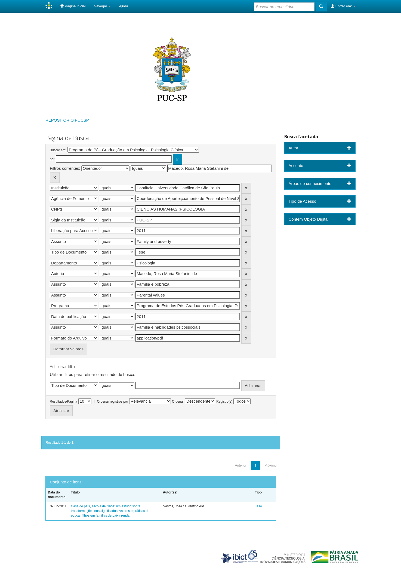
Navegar (102, 6)
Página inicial (72, 6)
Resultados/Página (63, 401)
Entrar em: (343, 6)
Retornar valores (68, 349)
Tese (258, 506)
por (52, 159)
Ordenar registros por (112, 401)
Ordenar (178, 401)
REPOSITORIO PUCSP (67, 120)
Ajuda (123, 6)
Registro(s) (224, 401)
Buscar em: (58, 150)
